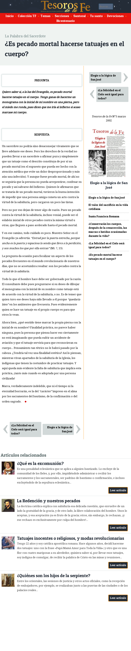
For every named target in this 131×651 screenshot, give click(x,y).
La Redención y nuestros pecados (48, 500)
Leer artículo (118, 490)
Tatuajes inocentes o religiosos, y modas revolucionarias (70, 538)
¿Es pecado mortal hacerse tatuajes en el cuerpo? (105, 256)
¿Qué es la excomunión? (40, 463)
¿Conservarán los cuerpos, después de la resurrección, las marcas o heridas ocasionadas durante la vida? (108, 230)
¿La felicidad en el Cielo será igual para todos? (24, 429)
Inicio (10, 16)
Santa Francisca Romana (104, 216)
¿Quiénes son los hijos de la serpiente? (53, 575)
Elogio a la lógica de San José (59, 429)
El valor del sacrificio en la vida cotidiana (108, 207)
